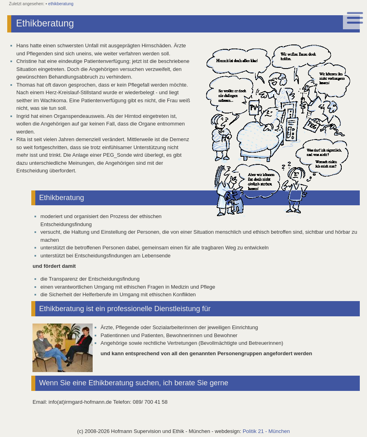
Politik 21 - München (266, 431)
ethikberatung (60, 4)
